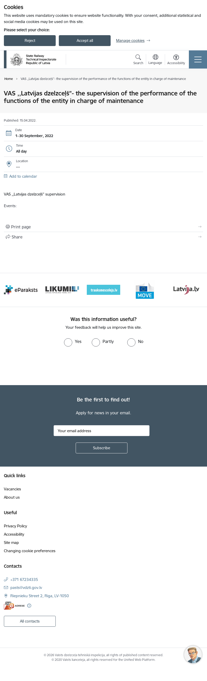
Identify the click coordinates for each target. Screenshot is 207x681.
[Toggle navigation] (198, 59)
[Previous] (10, 290)
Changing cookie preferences (29, 550)
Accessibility (14, 534)
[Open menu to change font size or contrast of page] (176, 60)
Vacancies (12, 489)
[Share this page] (103, 237)
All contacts (30, 621)
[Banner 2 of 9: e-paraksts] (21, 289)
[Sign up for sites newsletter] (101, 448)
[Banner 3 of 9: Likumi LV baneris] (62, 289)
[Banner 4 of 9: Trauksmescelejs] (103, 289)
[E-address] (14, 605)
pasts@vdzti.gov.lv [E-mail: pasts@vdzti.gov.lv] (26, 587)
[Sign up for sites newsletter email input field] (101, 430)
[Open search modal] (138, 60)
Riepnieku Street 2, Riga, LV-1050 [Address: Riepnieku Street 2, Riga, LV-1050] (39, 595)
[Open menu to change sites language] (155, 60)
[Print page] (103, 227)
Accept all (85, 40)
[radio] (72, 341)
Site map (11, 542)
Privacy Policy (15, 525)
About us (12, 497)
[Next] (196, 290)
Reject (30, 40)
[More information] (29, 606)
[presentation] (43, 366)
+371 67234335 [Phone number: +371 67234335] (24, 579)
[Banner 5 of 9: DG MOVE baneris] (144, 289)
